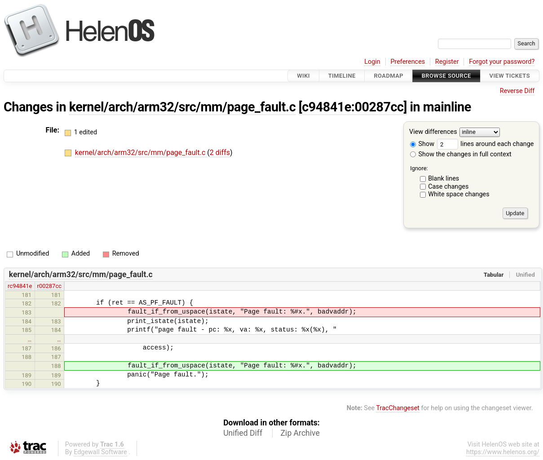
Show (422, 144)
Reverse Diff (517, 91)
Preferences (407, 62)
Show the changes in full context (461, 154)
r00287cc (49, 286)
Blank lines (443, 178)
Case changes (448, 186)
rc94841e (20, 286)
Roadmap (388, 75)
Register (447, 62)
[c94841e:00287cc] (353, 107)
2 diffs (220, 152)
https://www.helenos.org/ (502, 452)
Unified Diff (242, 433)
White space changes (459, 194)
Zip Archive (300, 433)
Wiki (303, 75)
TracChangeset (397, 408)
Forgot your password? (501, 62)
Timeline (342, 75)
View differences (433, 132)
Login (372, 62)
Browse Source (446, 75)
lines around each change (485, 144)
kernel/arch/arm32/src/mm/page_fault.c (182, 107)
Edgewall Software (100, 452)
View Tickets (510, 75)
